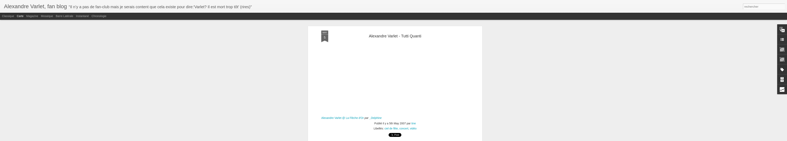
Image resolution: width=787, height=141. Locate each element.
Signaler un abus (421, 139)
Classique (8, 16)
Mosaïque (47, 16)
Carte (20, 16)
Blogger (407, 139)
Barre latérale (64, 16)
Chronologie (98, 16)
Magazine (32, 16)
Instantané (82, 16)
